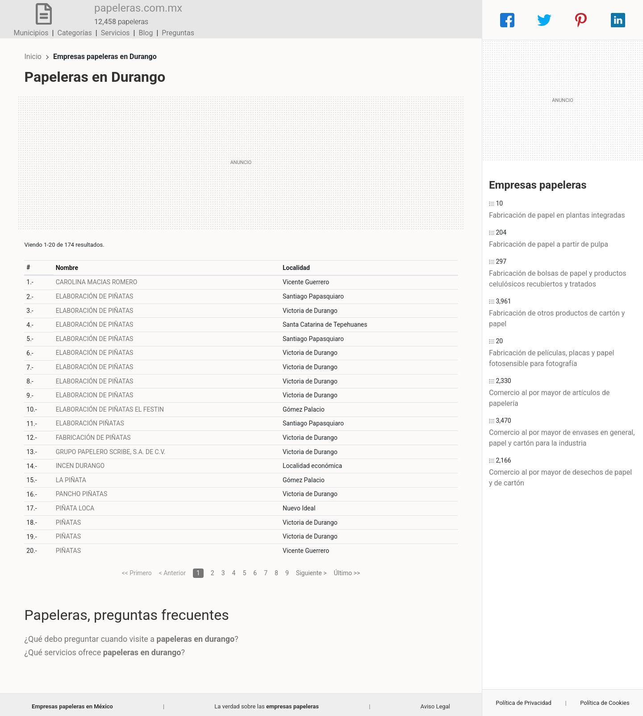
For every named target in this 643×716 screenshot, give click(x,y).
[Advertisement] (241, 158)
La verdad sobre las (266, 702)
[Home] (40, 19)
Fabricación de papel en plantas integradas (557, 215)
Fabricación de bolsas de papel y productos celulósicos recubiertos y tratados (557, 278)
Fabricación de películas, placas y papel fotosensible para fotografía (551, 358)
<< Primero (137, 569)
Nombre (70, 263)
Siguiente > (311, 569)
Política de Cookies (605, 702)
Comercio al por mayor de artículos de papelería (549, 398)
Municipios (312, 20)
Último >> (347, 569)
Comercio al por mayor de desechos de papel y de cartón (560, 477)
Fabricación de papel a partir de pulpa (548, 244)
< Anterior (172, 569)
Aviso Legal (435, 702)
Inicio (36, 52)
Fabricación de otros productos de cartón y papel (557, 318)
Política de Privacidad (523, 702)
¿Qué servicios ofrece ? (108, 648)
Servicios (396, 20)
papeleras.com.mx (131, 14)
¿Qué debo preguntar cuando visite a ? (135, 635)
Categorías (355, 20)
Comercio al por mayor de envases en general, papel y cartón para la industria (562, 437)
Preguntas (459, 20)
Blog (426, 20)
